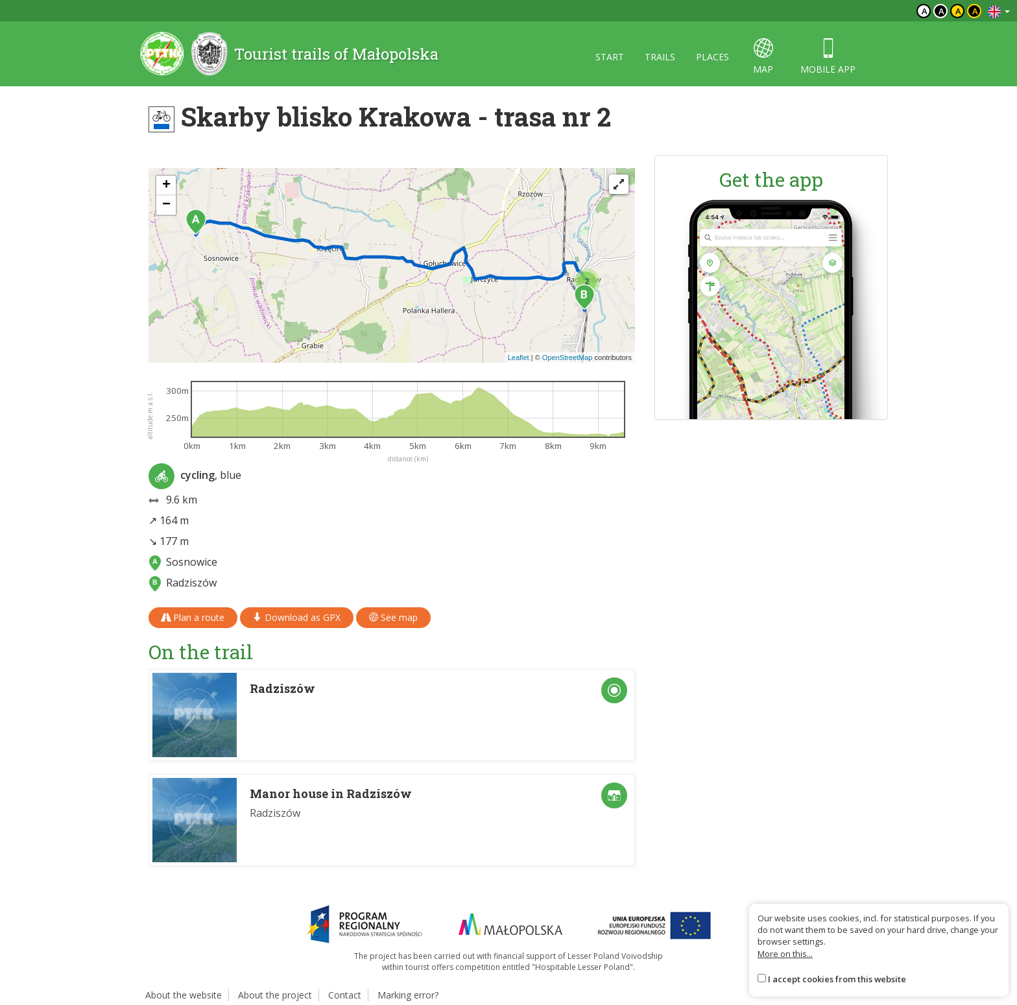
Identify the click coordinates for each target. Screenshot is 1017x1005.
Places (712, 57)
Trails (660, 57)
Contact (344, 995)
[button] (195, 222)
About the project (275, 995)
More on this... (785, 954)
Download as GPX (297, 617)
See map (393, 617)
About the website (183, 995)
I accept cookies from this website (837, 979)
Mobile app (827, 56)
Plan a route (193, 617)
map (763, 56)
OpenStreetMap (567, 357)
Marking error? (407, 995)
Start (609, 57)
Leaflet (518, 357)
